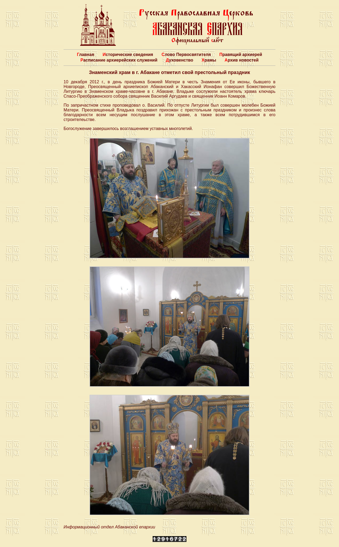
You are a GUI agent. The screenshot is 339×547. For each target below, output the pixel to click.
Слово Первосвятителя (186, 54)
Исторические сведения (127, 54)
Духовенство (179, 60)
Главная (85, 54)
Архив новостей (241, 60)
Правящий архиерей (240, 54)
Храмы (209, 60)
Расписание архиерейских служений (119, 60)
